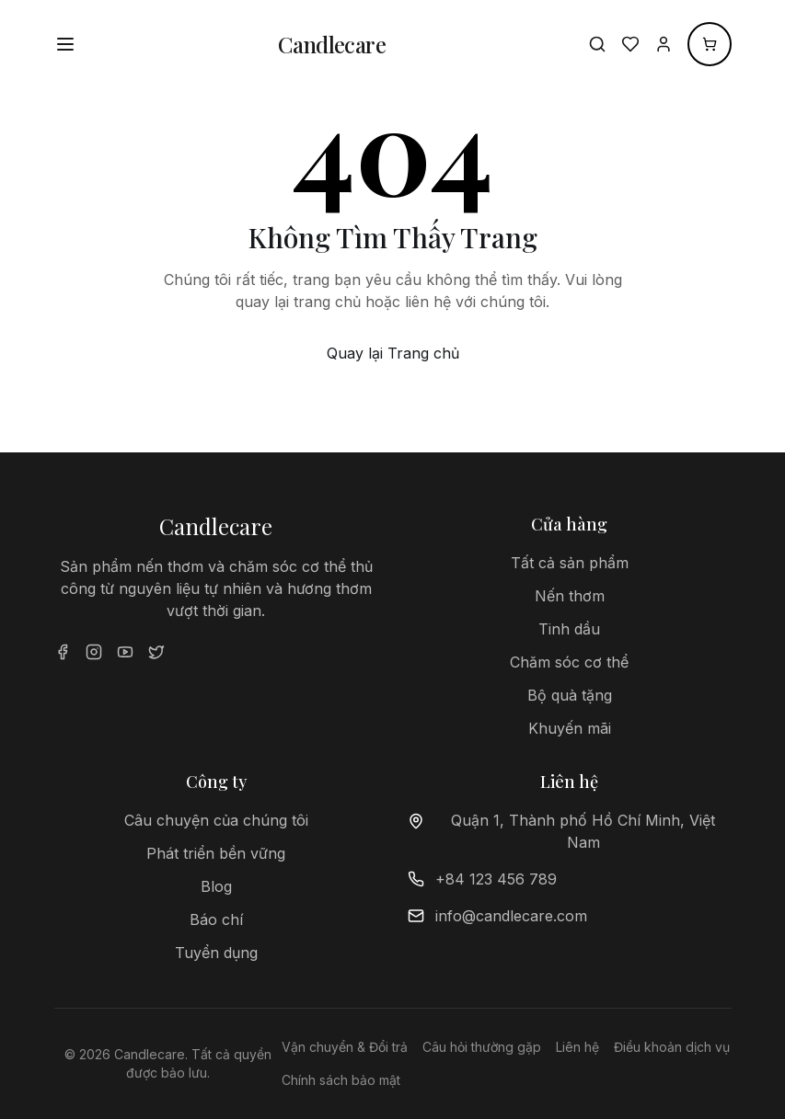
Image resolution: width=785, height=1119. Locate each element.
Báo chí (216, 919)
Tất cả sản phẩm (570, 563)
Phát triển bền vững (215, 853)
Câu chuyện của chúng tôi (216, 820)
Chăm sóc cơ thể (569, 662)
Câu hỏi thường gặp (481, 1047)
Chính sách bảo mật (341, 1080)
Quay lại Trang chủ (393, 353)
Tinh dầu (569, 629)
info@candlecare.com (511, 916)
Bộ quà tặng (569, 695)
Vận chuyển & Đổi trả (345, 1047)
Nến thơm (570, 596)
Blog (216, 886)
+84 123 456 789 (496, 879)
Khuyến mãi (569, 728)
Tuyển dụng (216, 952)
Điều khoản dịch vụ (672, 1047)
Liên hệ (577, 1047)
